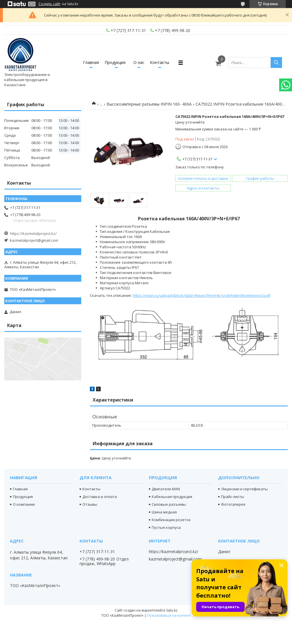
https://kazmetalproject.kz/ (33, 233)
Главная (91, 62)
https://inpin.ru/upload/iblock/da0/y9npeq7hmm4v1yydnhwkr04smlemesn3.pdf (201, 295)
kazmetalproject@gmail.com (34, 240)
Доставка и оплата (99, 496)
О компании (24, 504)
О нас (138, 62)
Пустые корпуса (166, 527)
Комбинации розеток (171, 519)
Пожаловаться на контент (169, 615)
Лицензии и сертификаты (244, 488)
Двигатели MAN (166, 488)
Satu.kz (171, 610)
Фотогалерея (233, 504)
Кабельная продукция (172, 496)
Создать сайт (49, 4)
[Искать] (276, 62)
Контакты (159, 62)
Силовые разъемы (169, 504)
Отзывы (89, 504)
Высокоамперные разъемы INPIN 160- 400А (149, 104)
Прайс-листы (232, 496)
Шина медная (164, 512)
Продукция (115, 62)
